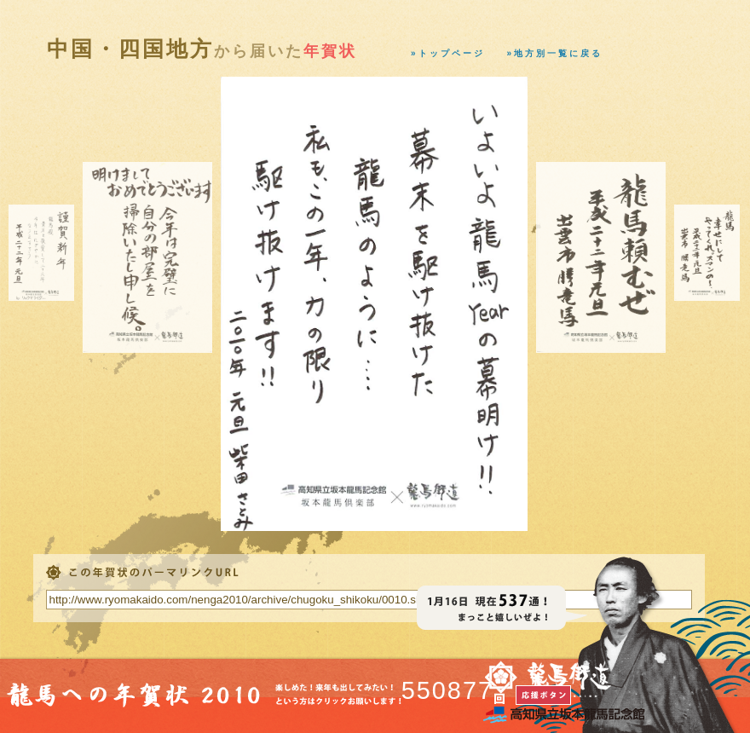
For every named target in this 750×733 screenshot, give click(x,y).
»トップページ (448, 53)
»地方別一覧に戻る (555, 53)
